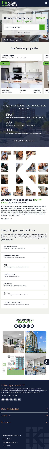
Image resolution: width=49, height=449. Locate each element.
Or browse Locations (24, 33)
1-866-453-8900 (12, 396)
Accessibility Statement (10, 442)
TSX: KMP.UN (7, 445)
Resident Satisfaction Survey (24, 141)
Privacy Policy (7, 439)
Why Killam (5, 219)
